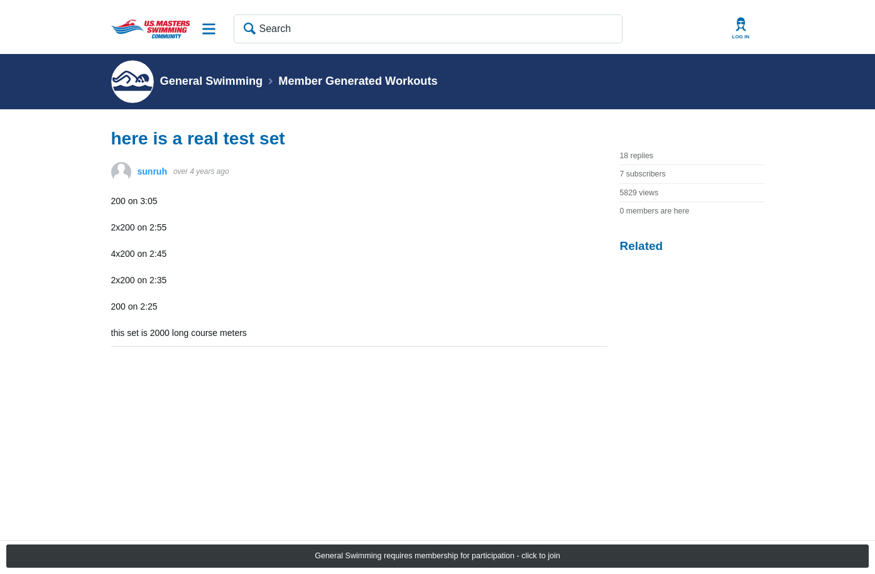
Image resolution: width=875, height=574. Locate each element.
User (741, 28)
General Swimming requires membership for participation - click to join (437, 555)
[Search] (428, 29)
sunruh (152, 171)
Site (209, 28)
